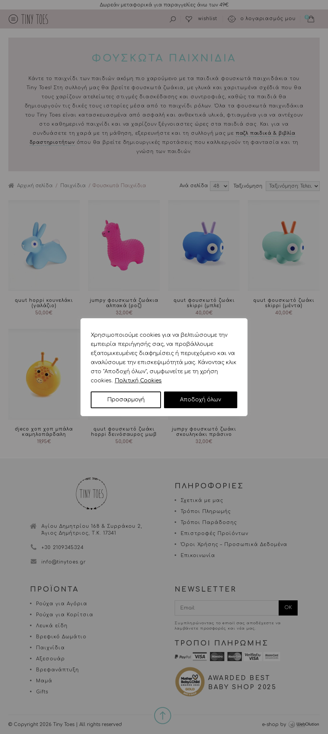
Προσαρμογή (126, 400)
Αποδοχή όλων (200, 400)
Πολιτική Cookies (138, 381)
